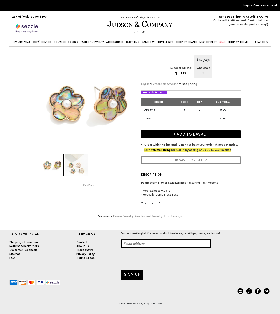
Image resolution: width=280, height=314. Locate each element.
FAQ (12, 257)
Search (262, 42)
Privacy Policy (85, 254)
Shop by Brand (186, 42)
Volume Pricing (161, 150)
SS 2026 (73, 42)
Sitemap (15, 254)
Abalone (149, 109)
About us (82, 246)
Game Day (148, 42)
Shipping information (23, 242)
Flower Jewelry (123, 216)
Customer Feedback (23, 250)
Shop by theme (238, 42)
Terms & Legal (85, 257)
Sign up (132, 274)
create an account (165, 84)
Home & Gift (165, 42)
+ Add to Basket (190, 134)
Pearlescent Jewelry (148, 216)
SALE (222, 42)
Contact (82, 242)
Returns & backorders (24, 246)
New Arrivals (21, 42)
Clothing (132, 42)
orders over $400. (29, 16)
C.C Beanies (42, 42)
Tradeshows (84, 250)
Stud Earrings (173, 216)
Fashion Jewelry (92, 42)
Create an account (265, 5)
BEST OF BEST (208, 42)
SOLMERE (60, 42)
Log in (246, 5)
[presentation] (154, 258)
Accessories (115, 42)
